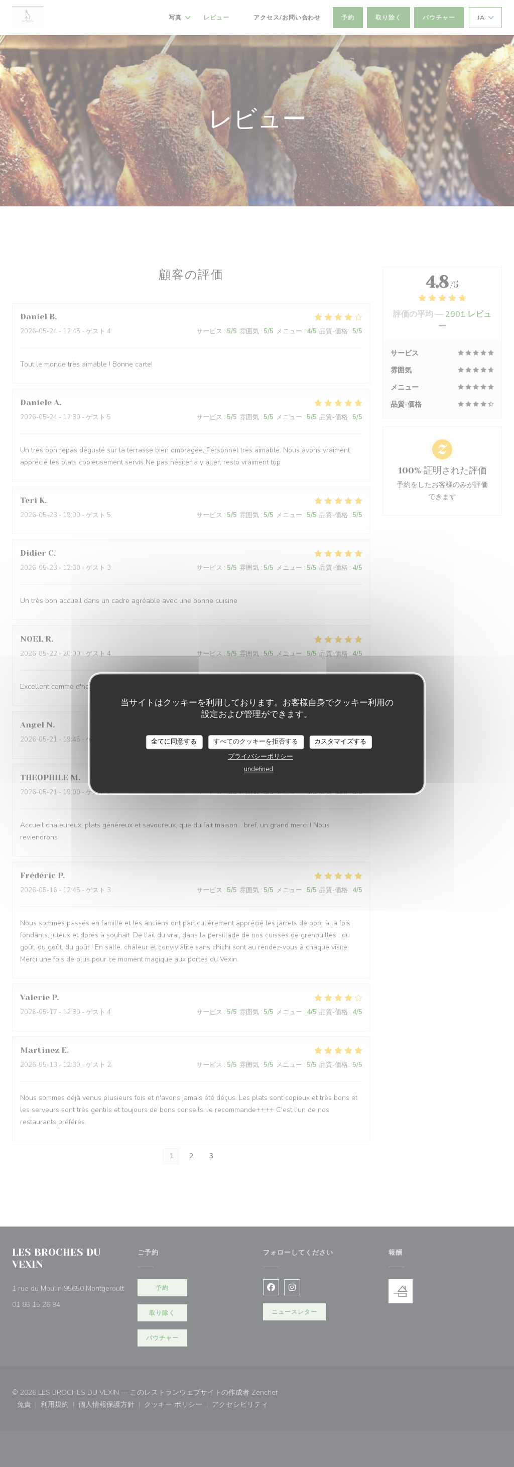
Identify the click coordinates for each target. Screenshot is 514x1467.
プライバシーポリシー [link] (260, 756)
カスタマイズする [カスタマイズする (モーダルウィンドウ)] (340, 741)
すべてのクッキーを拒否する (255, 741)
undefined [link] (258, 769)
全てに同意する (174, 741)
